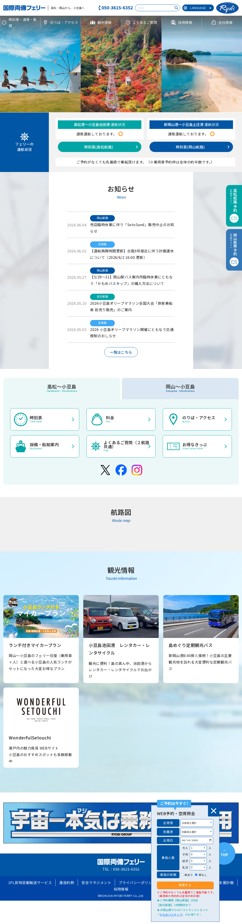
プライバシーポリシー (137, 882)
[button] (114, 108)
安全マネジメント (96, 882)
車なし (203, 875)
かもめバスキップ (171, 914)
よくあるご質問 (141, 22)
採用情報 (181, 22)
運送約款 (66, 882)
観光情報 (100, 22)
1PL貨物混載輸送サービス (30, 882)
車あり (188, 875)
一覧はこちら (121, 352)
